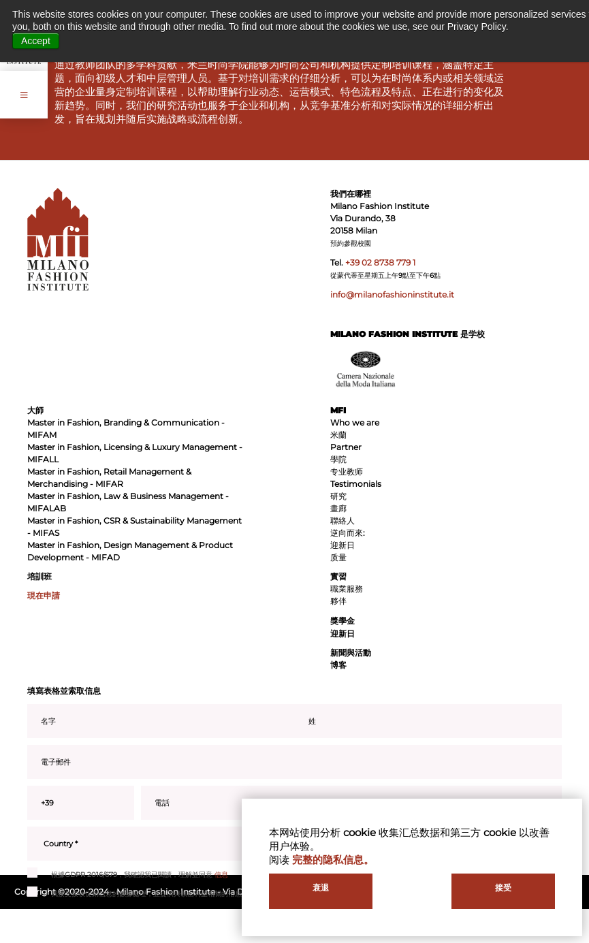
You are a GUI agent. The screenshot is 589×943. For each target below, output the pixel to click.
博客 (338, 665)
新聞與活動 (350, 653)
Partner (346, 447)
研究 (338, 496)
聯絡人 (342, 520)
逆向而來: (347, 533)
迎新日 (342, 545)
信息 (221, 874)
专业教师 (346, 471)
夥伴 (338, 601)
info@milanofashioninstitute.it (392, 294)
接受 (503, 887)
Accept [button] (35, 40)
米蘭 (338, 435)
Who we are (354, 422)
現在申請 (43, 595)
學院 (338, 459)
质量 (338, 557)
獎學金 (342, 621)
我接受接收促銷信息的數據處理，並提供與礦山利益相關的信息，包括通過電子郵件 (165, 894)
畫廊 (338, 508)
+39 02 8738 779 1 (380, 262)
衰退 (321, 887)
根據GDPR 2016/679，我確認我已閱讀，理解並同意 (127, 875)
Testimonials (355, 484)
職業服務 (346, 589)
